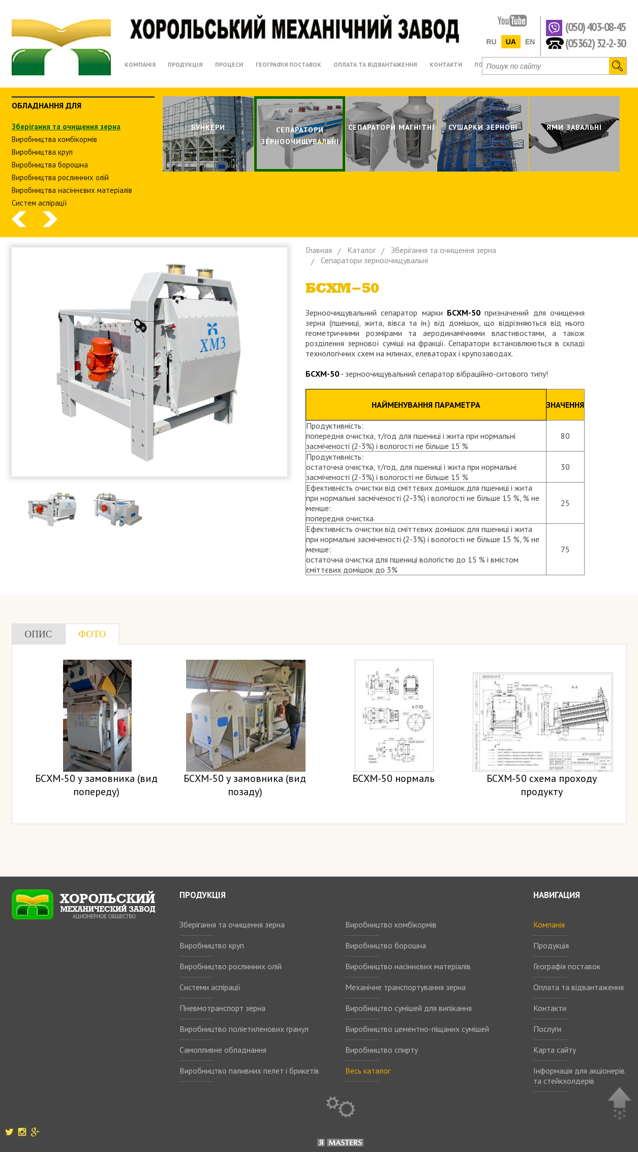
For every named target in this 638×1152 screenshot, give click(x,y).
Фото (92, 634)
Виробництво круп (211, 945)
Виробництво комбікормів (391, 924)
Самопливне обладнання (222, 1050)
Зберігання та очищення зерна (232, 924)
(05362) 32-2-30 (595, 42)
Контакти (549, 1008)
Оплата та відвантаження (578, 987)
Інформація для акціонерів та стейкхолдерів (579, 1075)
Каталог (361, 250)
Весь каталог (367, 1070)
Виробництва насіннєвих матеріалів (72, 190)
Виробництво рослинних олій (230, 966)
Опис (38, 634)
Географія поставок (566, 966)
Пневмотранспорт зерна (222, 1008)
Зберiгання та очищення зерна (66, 126)
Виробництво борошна (385, 945)
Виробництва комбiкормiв (54, 139)
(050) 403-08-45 (595, 27)
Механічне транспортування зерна (405, 987)
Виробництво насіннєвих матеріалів (408, 966)
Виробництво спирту (381, 1050)
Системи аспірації (209, 987)
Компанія (549, 924)
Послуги (547, 1029)
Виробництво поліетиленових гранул (244, 1029)
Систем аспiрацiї (39, 203)
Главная (319, 250)
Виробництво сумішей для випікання (408, 1008)
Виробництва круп (42, 152)
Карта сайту (554, 1050)
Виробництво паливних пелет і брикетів (249, 1070)
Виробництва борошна (50, 165)
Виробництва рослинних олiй (60, 177)
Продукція (551, 945)
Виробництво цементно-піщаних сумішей (417, 1029)
